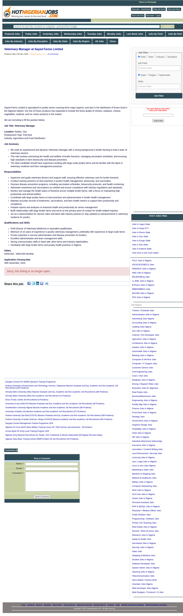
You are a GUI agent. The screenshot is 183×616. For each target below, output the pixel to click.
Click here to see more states (145, 253)
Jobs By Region (81, 41)
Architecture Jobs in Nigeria (144, 343)
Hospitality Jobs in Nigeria (144, 429)
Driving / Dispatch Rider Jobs (145, 384)
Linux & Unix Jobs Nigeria (143, 465)
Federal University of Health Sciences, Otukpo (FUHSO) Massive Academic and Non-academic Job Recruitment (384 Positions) (58, 419)
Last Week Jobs (134, 34)
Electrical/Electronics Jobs (144, 396)
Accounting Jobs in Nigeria (144, 323)
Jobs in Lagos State (141, 224)
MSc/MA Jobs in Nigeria (143, 293)
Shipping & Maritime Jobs (143, 555)
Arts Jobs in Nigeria (141, 331)
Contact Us (31, 605)
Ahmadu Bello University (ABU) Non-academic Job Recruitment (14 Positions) (38, 396)
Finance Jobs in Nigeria (142, 408)
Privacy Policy (57, 605)
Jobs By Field (155, 34)
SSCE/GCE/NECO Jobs (143, 264)
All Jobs (100, 41)
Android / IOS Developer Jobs (145, 335)
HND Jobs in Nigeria (141, 273)
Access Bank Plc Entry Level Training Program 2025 (27, 431)
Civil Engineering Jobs (142, 372)
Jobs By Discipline (38, 41)
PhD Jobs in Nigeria (141, 297)
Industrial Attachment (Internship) (147, 441)
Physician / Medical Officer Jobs (146, 510)
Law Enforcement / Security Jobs (147, 453)
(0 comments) (53, 54)
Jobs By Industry (14, 41)
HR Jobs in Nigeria (140, 437)
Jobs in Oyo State (140, 236)
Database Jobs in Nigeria (143, 380)
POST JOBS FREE (158, 216)
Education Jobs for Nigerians (145, 388)
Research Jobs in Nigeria (143, 535)
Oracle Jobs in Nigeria (142, 498)
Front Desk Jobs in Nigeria (144, 412)
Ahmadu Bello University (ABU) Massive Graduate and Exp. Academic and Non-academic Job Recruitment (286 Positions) (56, 392)
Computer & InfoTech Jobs (144, 359)
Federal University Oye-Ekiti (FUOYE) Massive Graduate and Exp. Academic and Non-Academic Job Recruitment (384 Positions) (59, 415)
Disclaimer (47, 605)
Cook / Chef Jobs (140, 376)
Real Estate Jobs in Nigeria (144, 527)
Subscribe (158, 121)
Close (113, 41)
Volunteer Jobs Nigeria (142, 584)
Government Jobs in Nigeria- (145, 421)
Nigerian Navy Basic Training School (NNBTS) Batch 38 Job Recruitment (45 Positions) (41, 439)
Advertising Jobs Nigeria (143, 318)
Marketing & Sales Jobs (143, 470)
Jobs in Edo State (140, 244)
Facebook (110, 605)
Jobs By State (60, 41)
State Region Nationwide (154, 75)
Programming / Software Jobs (145, 519)
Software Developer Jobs (143, 563)
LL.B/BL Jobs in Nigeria (142, 281)
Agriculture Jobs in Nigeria (144, 339)
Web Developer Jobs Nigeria (145, 588)
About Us (39, 605)
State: (141, 81)
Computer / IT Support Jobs (144, 363)
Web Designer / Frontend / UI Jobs (147, 592)
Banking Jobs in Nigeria (143, 355)
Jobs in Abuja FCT (140, 228)
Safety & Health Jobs (141, 539)
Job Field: (143, 63)
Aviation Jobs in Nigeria (142, 347)
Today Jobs (31, 34)
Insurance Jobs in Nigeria (143, 445)
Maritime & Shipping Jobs (143, 474)
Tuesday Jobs (94, 34)
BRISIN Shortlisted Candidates (156, 605)
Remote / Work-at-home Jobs (145, 531)
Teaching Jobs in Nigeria (143, 572)
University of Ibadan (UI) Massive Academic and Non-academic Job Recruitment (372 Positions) (45, 411)
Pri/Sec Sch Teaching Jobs (144, 523)
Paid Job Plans (174, 9)
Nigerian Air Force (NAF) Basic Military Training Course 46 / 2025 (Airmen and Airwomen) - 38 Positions (48, 427)
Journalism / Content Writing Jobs (147, 449)
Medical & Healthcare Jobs (144, 478)
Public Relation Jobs (141, 514)
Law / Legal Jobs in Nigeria (144, 461)
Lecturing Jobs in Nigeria (143, 457)
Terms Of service (69, 605)
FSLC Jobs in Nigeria (141, 260)
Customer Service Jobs (142, 367)
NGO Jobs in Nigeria (141, 490)
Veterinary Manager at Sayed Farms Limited (33, 49)
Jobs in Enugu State (141, 240)
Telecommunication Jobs (143, 576)
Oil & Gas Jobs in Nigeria (143, 494)
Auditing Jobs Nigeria (141, 327)
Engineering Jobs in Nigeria (144, 400)
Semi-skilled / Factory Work (144, 580)
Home (24, 605)
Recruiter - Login (153, 15)
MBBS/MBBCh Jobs (141, 289)
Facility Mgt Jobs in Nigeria (144, 404)
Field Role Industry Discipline (157, 57)
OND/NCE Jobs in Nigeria (144, 268)
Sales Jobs (137, 551)
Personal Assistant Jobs (143, 502)
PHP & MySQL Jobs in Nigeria (146, 506)
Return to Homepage (147, 2)
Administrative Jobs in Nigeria (145, 314)
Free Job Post (138, 15)
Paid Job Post (159, 9)
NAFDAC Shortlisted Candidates (132, 605)
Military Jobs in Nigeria (142, 482)
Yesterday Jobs (50, 34)
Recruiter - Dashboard (141, 9)
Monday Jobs (114, 34)
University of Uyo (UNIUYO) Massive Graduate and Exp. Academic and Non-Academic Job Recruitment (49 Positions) (54, 404)
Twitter (117, 605)
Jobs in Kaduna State (142, 249)
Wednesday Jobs (73, 34)
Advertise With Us (99, 605)
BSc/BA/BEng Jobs (140, 277)
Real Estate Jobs (139, 392)
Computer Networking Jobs (144, 486)
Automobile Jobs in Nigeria (144, 351)
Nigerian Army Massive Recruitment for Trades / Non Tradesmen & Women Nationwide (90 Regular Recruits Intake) (53, 435)
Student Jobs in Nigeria (142, 559)
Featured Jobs (12, 34)
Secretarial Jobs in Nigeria (144, 543)
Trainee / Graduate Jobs (143, 310)
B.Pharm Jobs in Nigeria (143, 285)
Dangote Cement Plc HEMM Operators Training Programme (30, 382)
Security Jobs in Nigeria (143, 547)
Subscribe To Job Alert (84, 605)
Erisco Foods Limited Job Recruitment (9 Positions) (26, 400)
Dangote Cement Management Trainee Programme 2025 (29, 423)
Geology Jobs (138, 416)
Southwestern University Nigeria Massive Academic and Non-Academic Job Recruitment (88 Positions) (48, 407)
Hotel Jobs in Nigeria (141, 433)
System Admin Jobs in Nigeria (145, 568)
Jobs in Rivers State (141, 232)
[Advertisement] (67, 81)
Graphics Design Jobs (142, 425)
